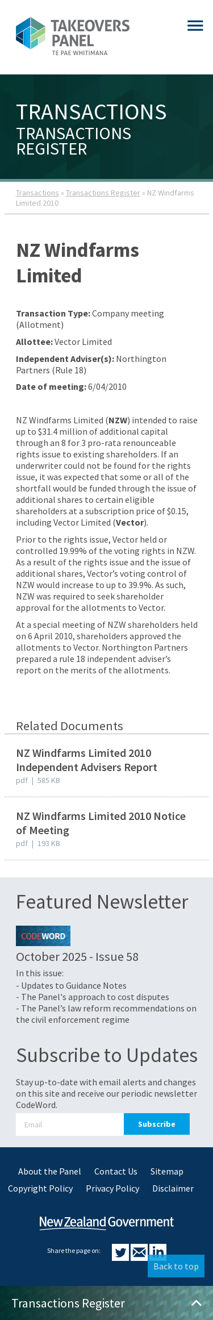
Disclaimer (173, 1188)
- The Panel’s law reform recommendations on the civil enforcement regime (106, 1013)
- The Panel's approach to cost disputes (92, 996)
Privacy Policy (112, 1188)
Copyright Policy (40, 1188)
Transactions (37, 193)
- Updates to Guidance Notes (71, 985)
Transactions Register (103, 193)
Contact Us (115, 1171)
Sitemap (167, 1171)
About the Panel (49, 1171)
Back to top (176, 1266)
